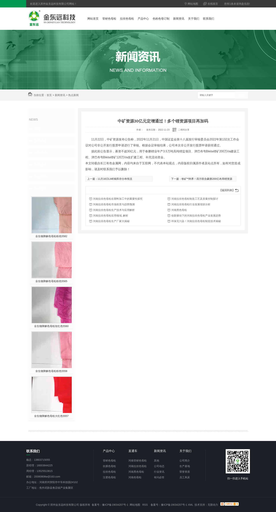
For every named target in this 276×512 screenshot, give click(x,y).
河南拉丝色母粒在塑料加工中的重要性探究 (118, 198)
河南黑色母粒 (179, 209)
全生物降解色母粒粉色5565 (51, 281)
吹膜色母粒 (109, 466)
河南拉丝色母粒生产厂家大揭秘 (111, 221)
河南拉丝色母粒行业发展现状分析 (190, 204)
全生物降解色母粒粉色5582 (51, 236)
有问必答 (40, 165)
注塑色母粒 (109, 477)
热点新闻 (73, 95)
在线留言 (210, 3)
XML (190, 504)
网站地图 (191, 3)
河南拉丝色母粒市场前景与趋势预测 (114, 204)
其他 (37, 129)
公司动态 (40, 141)
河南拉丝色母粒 (137, 466)
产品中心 (143, 18)
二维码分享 (183, 129)
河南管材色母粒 (137, 460)
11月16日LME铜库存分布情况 (115, 178)
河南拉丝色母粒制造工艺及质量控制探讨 (194, 198)
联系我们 (208, 18)
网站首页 (93, 18)
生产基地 (184, 466)
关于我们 (193, 18)
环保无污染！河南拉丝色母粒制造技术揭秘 (196, 221)
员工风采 (184, 477)
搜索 (242, 95)
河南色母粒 (134, 477)
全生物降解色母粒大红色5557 (51, 415)
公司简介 (184, 460)
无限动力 (213, 504)
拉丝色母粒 (127, 18)
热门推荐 (40, 188)
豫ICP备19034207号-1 (115, 504)
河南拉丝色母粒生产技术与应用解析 (114, 209)
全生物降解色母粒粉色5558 (51, 371)
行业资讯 (40, 153)
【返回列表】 (227, 190)
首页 (49, 95)
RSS (145, 504)
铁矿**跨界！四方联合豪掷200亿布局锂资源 (207, 178)
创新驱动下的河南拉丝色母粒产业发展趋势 (196, 215)
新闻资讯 (178, 18)
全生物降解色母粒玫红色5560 (51, 326)
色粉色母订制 (161, 18)
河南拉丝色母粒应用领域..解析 (110, 215)
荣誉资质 (184, 471)
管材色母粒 (109, 18)
